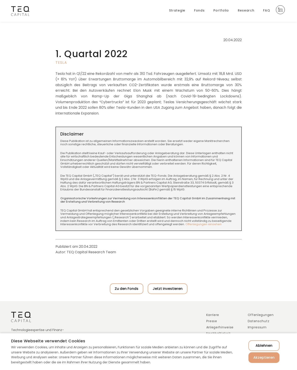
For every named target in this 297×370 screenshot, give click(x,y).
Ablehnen (264, 345)
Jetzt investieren (168, 288)
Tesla (61, 62)
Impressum (257, 327)
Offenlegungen (261, 315)
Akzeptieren (264, 357)
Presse (211, 321)
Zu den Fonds (126, 288)
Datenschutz (258, 321)
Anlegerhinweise (220, 327)
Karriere (212, 315)
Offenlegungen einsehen (203, 224)
